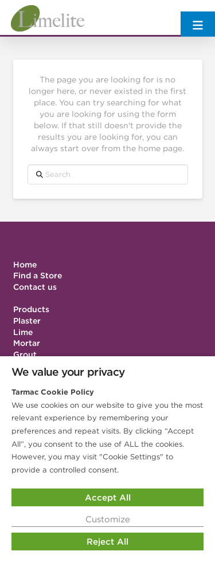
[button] (198, 18)
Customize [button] (107, 519)
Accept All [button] (108, 497)
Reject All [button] (107, 541)
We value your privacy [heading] (67, 372)
